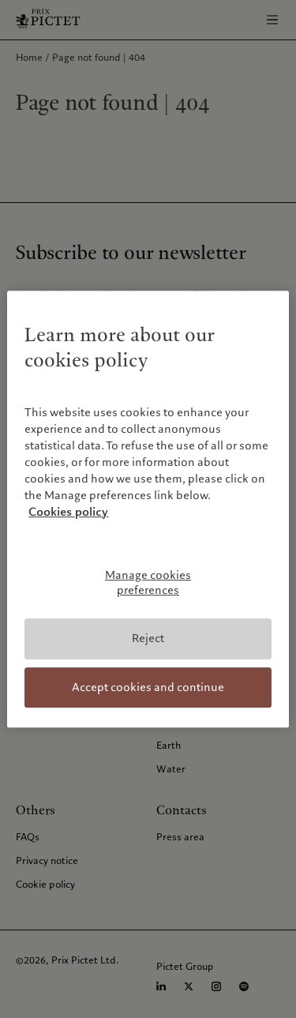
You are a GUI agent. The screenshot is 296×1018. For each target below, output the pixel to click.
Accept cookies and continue (148, 687)
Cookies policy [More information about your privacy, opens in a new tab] (68, 512)
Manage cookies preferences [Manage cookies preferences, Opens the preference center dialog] (148, 583)
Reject (148, 638)
